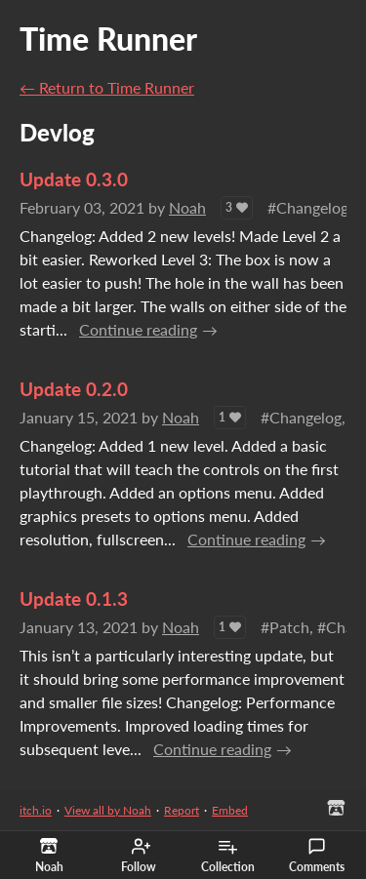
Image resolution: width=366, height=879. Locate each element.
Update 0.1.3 (74, 598)
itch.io (36, 810)
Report (181, 810)
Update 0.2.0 (74, 389)
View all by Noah (107, 810)
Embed (230, 810)
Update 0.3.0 (74, 179)
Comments (317, 855)
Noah (187, 207)
